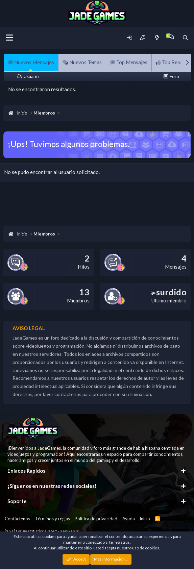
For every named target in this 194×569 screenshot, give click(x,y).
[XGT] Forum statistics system (42, 531)
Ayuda (128, 518)
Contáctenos (17, 518)
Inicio (145, 518)
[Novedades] (156, 37)
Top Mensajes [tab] (128, 62)
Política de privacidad (96, 518)
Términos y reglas (52, 518)
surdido (169, 292)
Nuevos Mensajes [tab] (31, 62)
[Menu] (9, 38)
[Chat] (171, 36)
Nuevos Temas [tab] (82, 62)
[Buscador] (185, 37)
